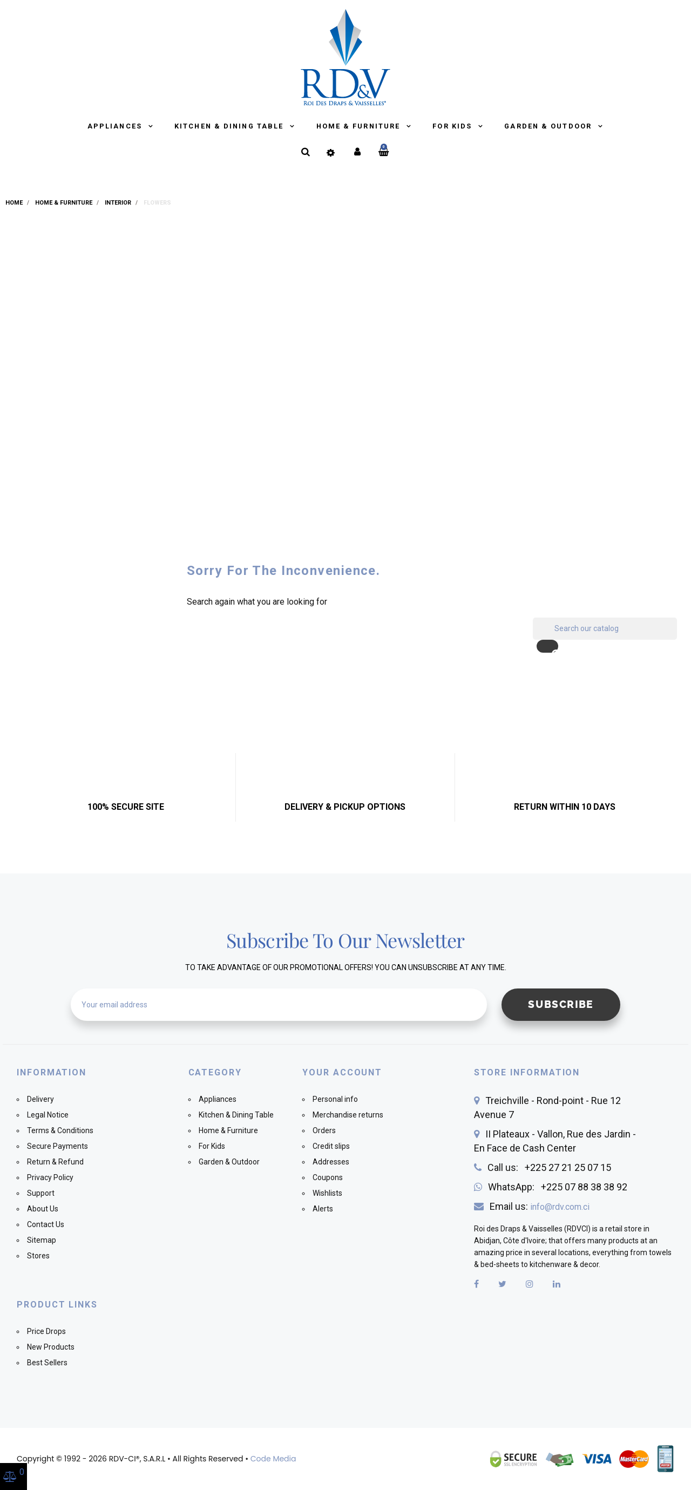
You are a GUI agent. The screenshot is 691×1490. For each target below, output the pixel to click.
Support (41, 1193)
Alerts (323, 1208)
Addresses (331, 1161)
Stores (38, 1255)
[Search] (605, 629)
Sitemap (41, 1240)
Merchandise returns (348, 1114)
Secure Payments (57, 1146)
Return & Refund (55, 1161)
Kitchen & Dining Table (230, 126)
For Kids (453, 126)
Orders (324, 1130)
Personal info (335, 1099)
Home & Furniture (359, 126)
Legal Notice (48, 1114)
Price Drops (46, 1331)
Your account (342, 1072)
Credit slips (331, 1146)
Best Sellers (47, 1362)
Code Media (273, 1458)
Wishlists (327, 1193)
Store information (527, 1072)
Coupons (328, 1177)
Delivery (40, 1099)
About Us (42, 1208)
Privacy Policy (50, 1177)
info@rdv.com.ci (560, 1207)
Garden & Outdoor (549, 126)
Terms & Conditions (60, 1130)
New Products (50, 1347)
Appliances (116, 126)
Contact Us (45, 1224)
